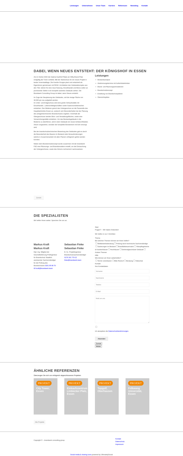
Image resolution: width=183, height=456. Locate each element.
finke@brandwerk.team (72, 260)
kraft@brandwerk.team (44, 268)
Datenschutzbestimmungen (118, 331)
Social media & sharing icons (81, 454)
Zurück (98, 344)
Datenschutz (120, 441)
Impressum (119, 444)
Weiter (98, 346)
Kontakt (118, 439)
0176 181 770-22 (70, 257)
